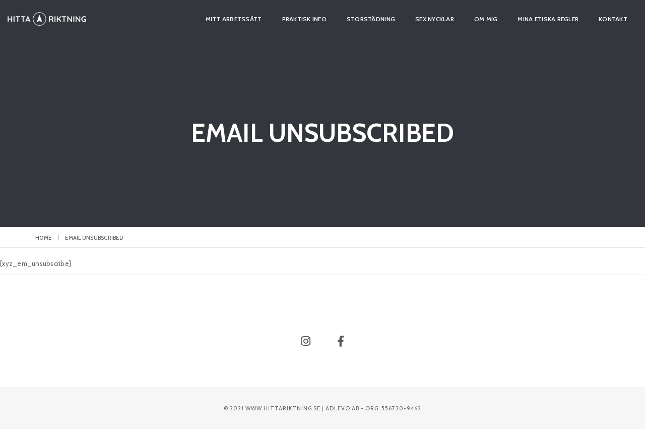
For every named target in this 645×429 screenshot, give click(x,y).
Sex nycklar (407, 19)
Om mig (458, 19)
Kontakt (585, 19)
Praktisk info (276, 19)
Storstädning (343, 19)
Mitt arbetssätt (206, 19)
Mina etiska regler (520, 19)
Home (43, 237)
